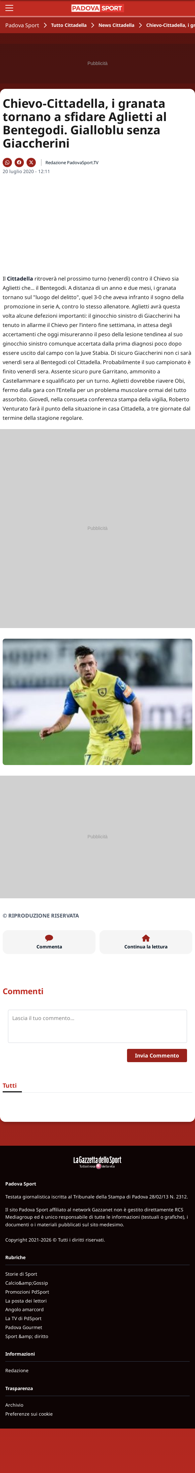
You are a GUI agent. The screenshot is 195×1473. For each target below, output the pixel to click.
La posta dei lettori (26, 1301)
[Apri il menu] (9, 8)
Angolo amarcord (24, 1309)
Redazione (17, 1370)
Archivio (14, 1405)
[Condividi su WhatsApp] (7, 162)
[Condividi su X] (31, 162)
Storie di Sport (21, 1274)
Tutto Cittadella (69, 25)
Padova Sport (22, 25)
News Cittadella (116, 25)
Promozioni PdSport (27, 1292)
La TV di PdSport (23, 1318)
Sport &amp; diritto (26, 1336)
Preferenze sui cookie (29, 1414)
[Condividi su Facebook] (19, 162)
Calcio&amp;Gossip (26, 1283)
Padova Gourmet (23, 1327)
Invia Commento (157, 1055)
